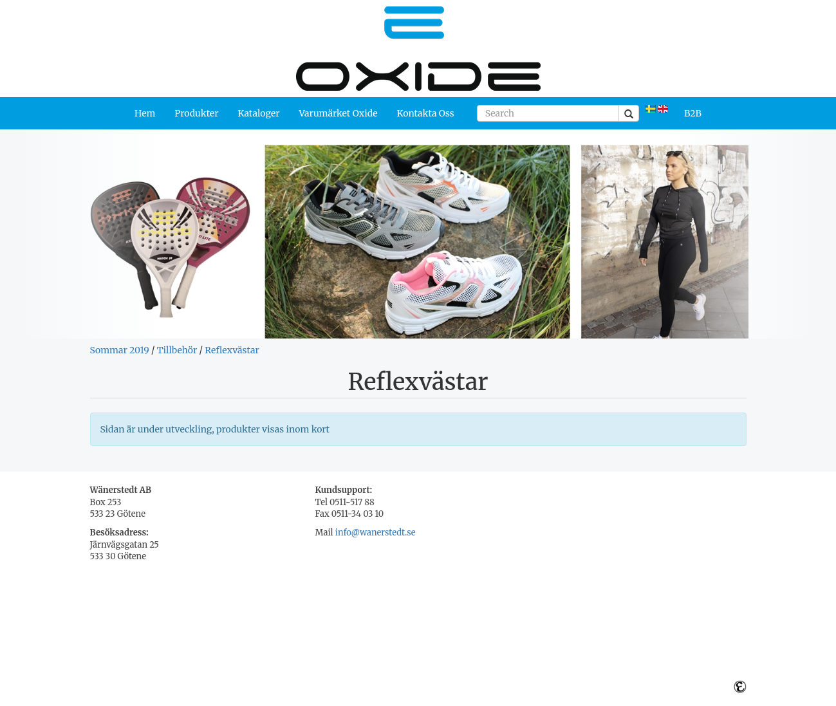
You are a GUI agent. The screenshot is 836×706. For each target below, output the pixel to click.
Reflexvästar (232, 350)
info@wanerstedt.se (375, 532)
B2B (692, 113)
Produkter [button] (196, 113)
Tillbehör (177, 350)
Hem (145, 113)
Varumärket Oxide (338, 113)
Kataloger (258, 113)
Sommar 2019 (119, 350)
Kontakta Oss (425, 113)
